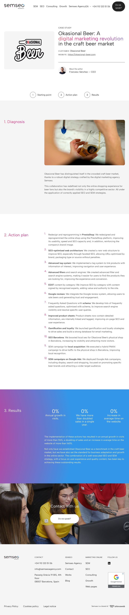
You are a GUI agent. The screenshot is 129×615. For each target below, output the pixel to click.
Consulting (51, 6)
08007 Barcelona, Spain (47, 581)
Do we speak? (118, 6)
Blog (67, 580)
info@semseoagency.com (48, 569)
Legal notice (49, 606)
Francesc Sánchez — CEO (82, 72)
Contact (69, 569)
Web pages (91, 586)
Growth (63, 6)
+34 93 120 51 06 (101, 6)
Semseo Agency (77, 6)
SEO (42, 6)
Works (68, 575)
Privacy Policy (11, 606)
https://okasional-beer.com (82, 54)
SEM (35, 6)
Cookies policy (31, 606)
